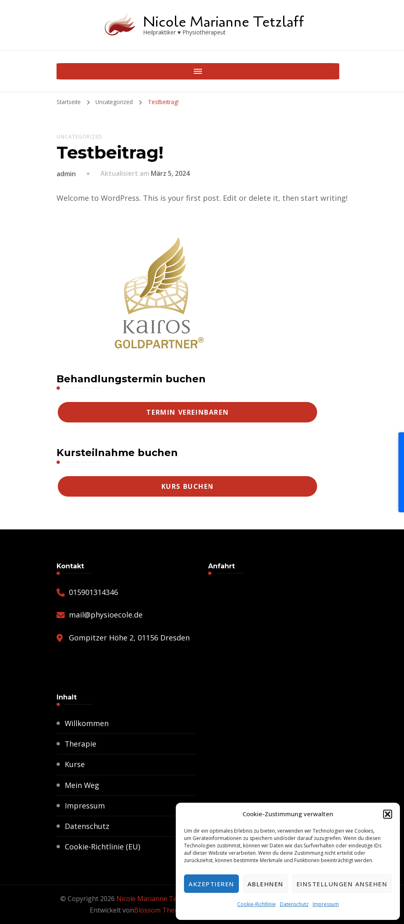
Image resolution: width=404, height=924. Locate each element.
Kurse (75, 764)
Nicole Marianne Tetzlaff (223, 22)
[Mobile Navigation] (65, 71)
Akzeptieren (211, 884)
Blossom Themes (160, 910)
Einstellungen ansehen (342, 884)
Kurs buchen (187, 486)
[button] (388, 814)
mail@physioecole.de (106, 615)
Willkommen (87, 723)
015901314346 (93, 592)
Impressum (326, 904)
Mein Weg (82, 785)
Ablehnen (265, 884)
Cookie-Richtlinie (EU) (102, 846)
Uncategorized (79, 136)
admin (66, 173)
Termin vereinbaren (187, 412)
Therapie (81, 744)
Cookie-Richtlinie (256, 904)
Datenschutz (294, 904)
